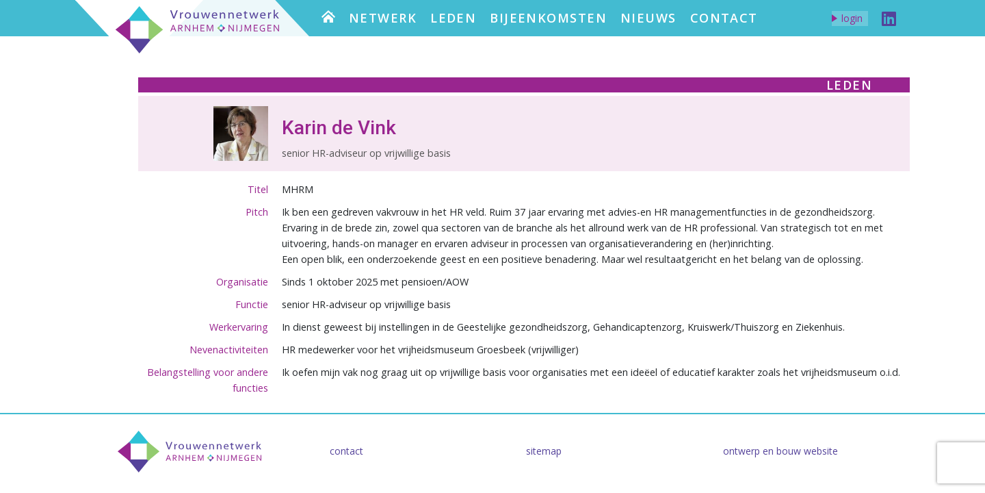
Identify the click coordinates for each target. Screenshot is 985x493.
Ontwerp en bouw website (780, 450)
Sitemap (544, 450)
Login (852, 18)
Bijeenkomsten (548, 18)
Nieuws (648, 18)
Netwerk (383, 18)
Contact (724, 18)
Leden (453, 18)
